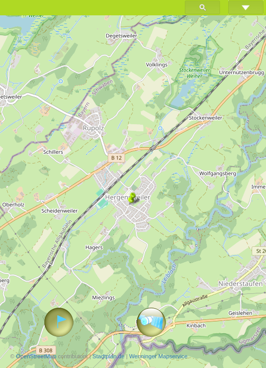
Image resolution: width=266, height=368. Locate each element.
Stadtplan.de (108, 356)
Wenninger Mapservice (158, 356)
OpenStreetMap (36, 356)
